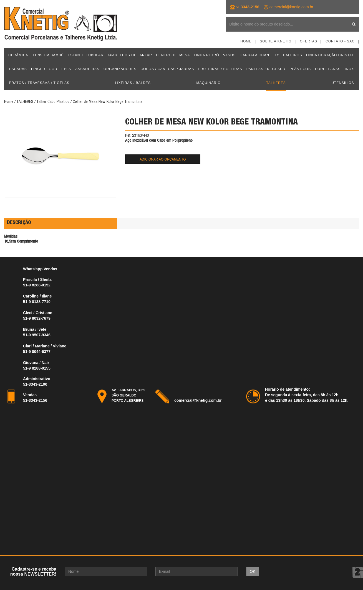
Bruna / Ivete (34, 329)
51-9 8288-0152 (37, 285)
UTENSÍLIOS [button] (342, 83)
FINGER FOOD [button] (44, 69)
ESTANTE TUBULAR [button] (86, 55)
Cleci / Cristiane (38, 313)
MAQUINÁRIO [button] (208, 83)
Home (245, 41)
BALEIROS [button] (292, 55)
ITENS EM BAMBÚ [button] (47, 55)
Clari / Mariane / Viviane (44, 346)
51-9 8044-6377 (37, 351)
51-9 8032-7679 (37, 318)
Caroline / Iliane (37, 296)
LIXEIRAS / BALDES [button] (133, 83)
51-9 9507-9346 (37, 335)
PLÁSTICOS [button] (300, 69)
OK (252, 571)
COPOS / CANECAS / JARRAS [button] (167, 69)
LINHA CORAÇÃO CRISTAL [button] (330, 55)
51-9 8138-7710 (37, 301)
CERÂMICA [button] (18, 55)
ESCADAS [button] (18, 69)
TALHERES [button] (276, 83)
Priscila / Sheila (37, 279)
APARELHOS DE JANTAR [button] (129, 55)
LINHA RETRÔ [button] (206, 55)
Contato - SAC (340, 41)
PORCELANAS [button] (328, 69)
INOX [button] (349, 69)
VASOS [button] (229, 55)
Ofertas (308, 41)
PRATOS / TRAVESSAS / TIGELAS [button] (39, 83)
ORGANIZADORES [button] (120, 69)
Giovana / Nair (36, 362)
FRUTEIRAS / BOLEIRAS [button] (220, 69)
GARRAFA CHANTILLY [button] (259, 55)
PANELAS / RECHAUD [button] (266, 69)
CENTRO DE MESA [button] (173, 55)
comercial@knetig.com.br (291, 7)
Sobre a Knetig (275, 41)
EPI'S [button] (66, 69)
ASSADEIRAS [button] (87, 69)
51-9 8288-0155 (37, 368)
